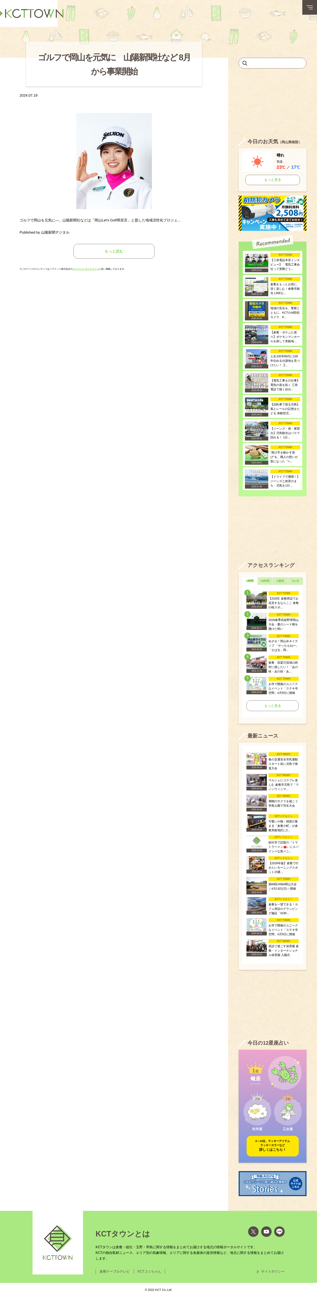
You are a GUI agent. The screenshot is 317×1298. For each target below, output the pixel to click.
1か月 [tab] (295, 581)
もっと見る (272, 179)
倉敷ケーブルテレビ (115, 1271)
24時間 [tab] (265, 581)
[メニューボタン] (309, 7)
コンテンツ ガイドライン (86, 269)
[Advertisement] (272, 103)
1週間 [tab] (280, 581)
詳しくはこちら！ (272, 1145)
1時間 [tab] (250, 581)
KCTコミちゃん (149, 1271)
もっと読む (114, 251)
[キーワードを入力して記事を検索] (272, 63)
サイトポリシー (273, 1271)
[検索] (244, 63)
